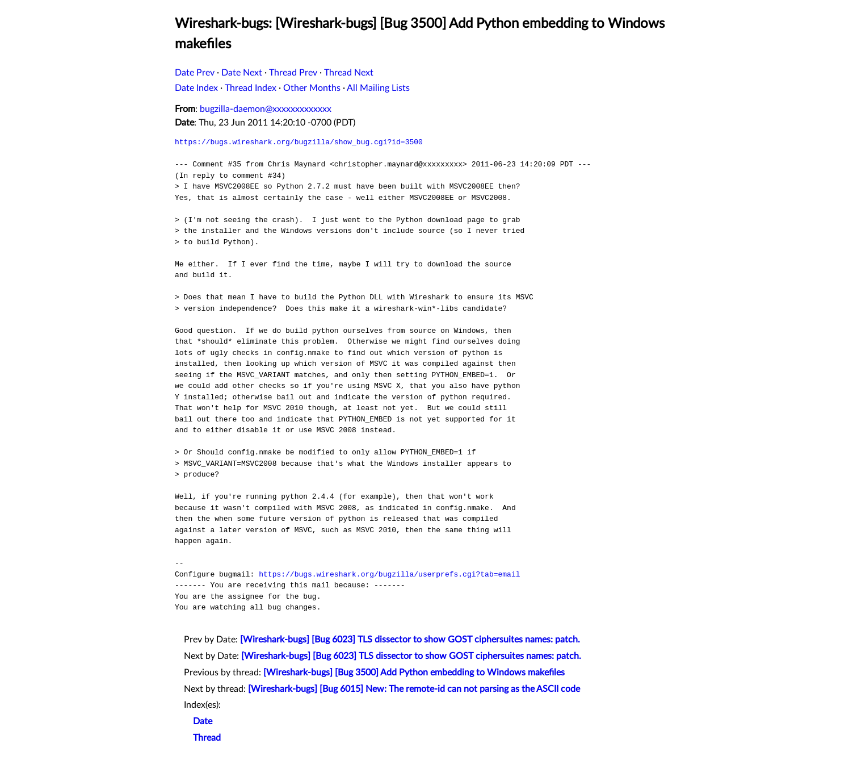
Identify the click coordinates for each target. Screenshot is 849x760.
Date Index (196, 88)
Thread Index (250, 88)
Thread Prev (293, 72)
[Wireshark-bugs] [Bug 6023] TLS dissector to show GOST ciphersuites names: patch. (410, 639)
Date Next (241, 72)
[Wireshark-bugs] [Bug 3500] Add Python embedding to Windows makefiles (414, 672)
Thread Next (348, 72)
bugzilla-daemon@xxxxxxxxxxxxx (265, 109)
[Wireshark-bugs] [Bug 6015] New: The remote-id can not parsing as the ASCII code (414, 689)
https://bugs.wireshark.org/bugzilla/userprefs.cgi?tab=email (389, 574)
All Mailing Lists (378, 88)
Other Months (312, 88)
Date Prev (195, 72)
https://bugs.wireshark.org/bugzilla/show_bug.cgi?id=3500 (299, 142)
